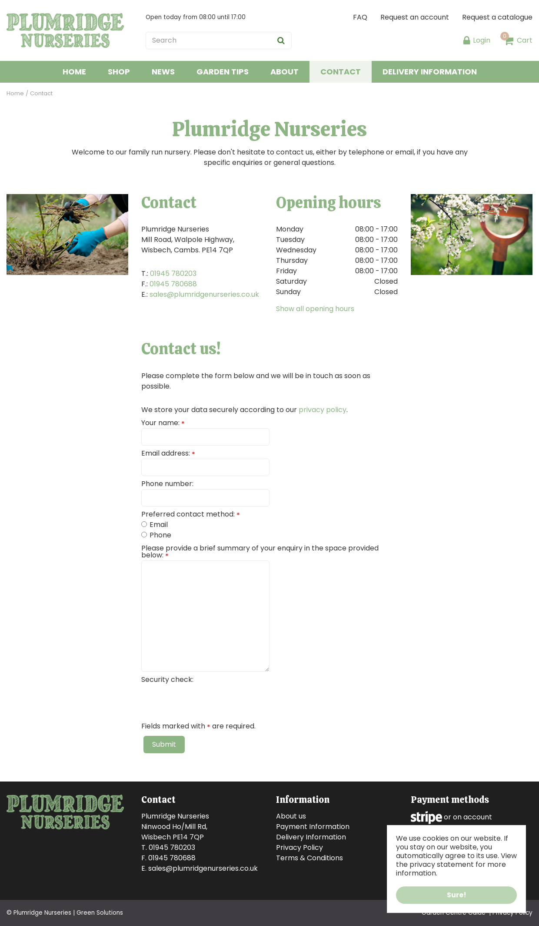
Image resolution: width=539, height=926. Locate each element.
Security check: (167, 679)
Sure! (456, 895)
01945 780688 (173, 284)
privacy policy (322, 410)
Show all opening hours (315, 309)
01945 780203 (173, 273)
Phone (156, 535)
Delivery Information (311, 837)
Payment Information (312, 827)
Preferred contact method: (190, 514)
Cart (524, 40)
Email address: (168, 453)
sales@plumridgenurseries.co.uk (204, 294)
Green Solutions (100, 913)
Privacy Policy (299, 847)
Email (154, 525)
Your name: (163, 422)
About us (291, 816)
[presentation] (207, 702)
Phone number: (167, 483)
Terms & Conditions (309, 858)
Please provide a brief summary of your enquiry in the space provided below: (260, 552)
